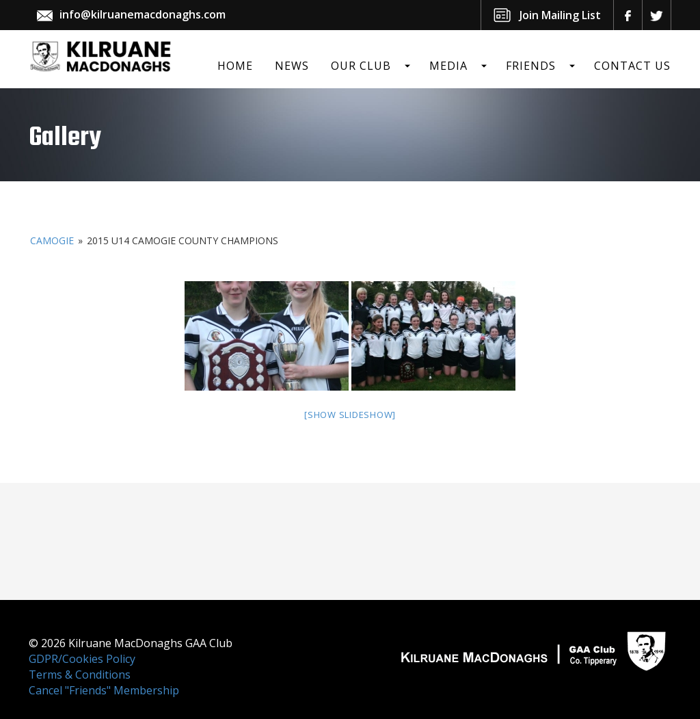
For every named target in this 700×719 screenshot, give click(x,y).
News (292, 65)
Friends (531, 65)
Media (448, 65)
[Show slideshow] (350, 414)
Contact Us (632, 65)
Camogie (52, 240)
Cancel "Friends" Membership (104, 690)
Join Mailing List (560, 15)
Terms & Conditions (80, 674)
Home (235, 65)
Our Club (361, 65)
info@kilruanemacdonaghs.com (142, 14)
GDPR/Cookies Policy (82, 658)
